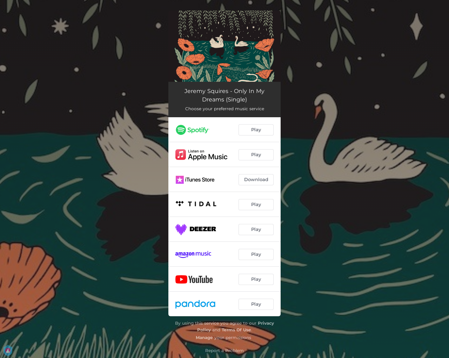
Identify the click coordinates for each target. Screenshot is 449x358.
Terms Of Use (236, 329)
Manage (204, 337)
